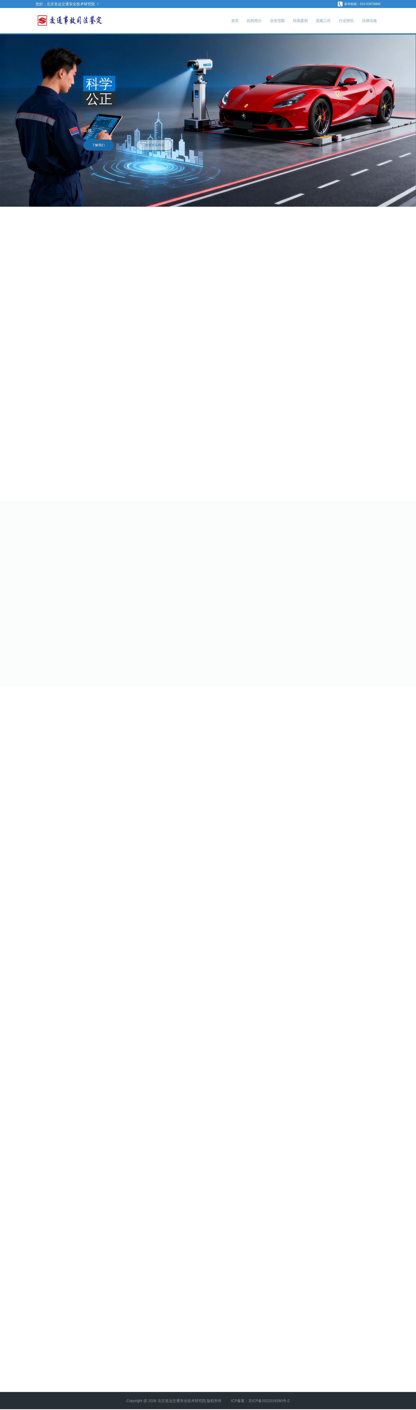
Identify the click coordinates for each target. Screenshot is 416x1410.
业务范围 (264, 21)
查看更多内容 (167, 145)
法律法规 (368, 21)
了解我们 (96, 145)
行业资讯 (342, 21)
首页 (216, 21)
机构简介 (238, 21)
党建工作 (316, 21)
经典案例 (290, 21)
